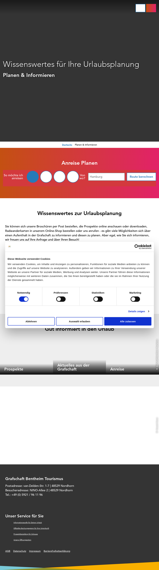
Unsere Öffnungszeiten (22, 540)
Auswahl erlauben (79, 321)
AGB (7, 551)
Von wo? (82, 177)
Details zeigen (136, 311)
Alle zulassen (128, 321)
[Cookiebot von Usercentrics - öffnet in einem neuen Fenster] (136, 246)
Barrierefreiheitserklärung (57, 551)
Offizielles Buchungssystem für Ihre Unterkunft (31, 528)
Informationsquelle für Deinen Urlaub (28, 522)
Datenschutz (19, 551)
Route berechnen (141, 177)
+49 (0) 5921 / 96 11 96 (27, 495)
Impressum (35, 551)
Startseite (67, 144)
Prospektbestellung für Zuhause (26, 534)
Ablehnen (31, 321)
